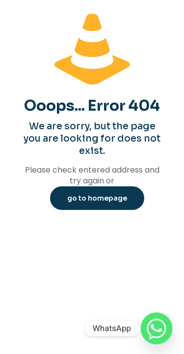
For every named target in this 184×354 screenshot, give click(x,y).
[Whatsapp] (156, 328)
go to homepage (97, 198)
